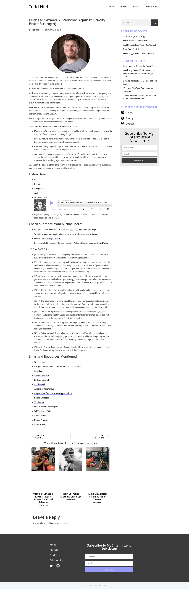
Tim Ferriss (39, 402)
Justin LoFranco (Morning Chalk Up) (71, 495)
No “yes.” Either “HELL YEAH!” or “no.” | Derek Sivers (58, 366)
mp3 (36, 193)
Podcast (135, 6)
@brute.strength (90, 229)
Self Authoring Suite (42, 411)
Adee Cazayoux (41, 416)
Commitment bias (41, 375)
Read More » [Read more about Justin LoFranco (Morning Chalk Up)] (70, 500)
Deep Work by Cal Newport (46, 407)
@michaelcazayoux (52, 229)
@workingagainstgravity (72, 229)
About (112, 6)
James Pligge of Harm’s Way (135, 41)
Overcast (38, 184)
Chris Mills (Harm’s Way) (134, 36)
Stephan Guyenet (88, 243)
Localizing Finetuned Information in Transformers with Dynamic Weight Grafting (138, 73)
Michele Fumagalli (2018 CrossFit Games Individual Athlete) (43, 498)
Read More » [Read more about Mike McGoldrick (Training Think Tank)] (97, 503)
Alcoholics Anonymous (44, 389)
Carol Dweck (39, 384)
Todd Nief (38, 6)
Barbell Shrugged (41, 398)
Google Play (39, 188)
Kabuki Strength (41, 420)
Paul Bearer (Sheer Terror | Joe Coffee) (139, 45)
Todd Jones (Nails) (131, 49)
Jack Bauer (38, 371)
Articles (123, 6)
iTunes (37, 179)
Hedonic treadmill (41, 380)
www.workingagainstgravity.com (84, 234)
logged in (48, 523)
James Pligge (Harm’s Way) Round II (138, 53)
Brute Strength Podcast (51, 238)
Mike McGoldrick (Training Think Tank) (97, 496)
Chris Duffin (102, 243)
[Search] (154, 22)
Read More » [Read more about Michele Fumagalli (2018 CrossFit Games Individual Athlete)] (43, 505)
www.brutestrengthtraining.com (55, 234)
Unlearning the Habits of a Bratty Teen (139, 66)
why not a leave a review (68, 215)
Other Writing (151, 6)
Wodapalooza (40, 362)
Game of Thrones (41, 424)
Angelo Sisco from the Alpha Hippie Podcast (53, 393)
